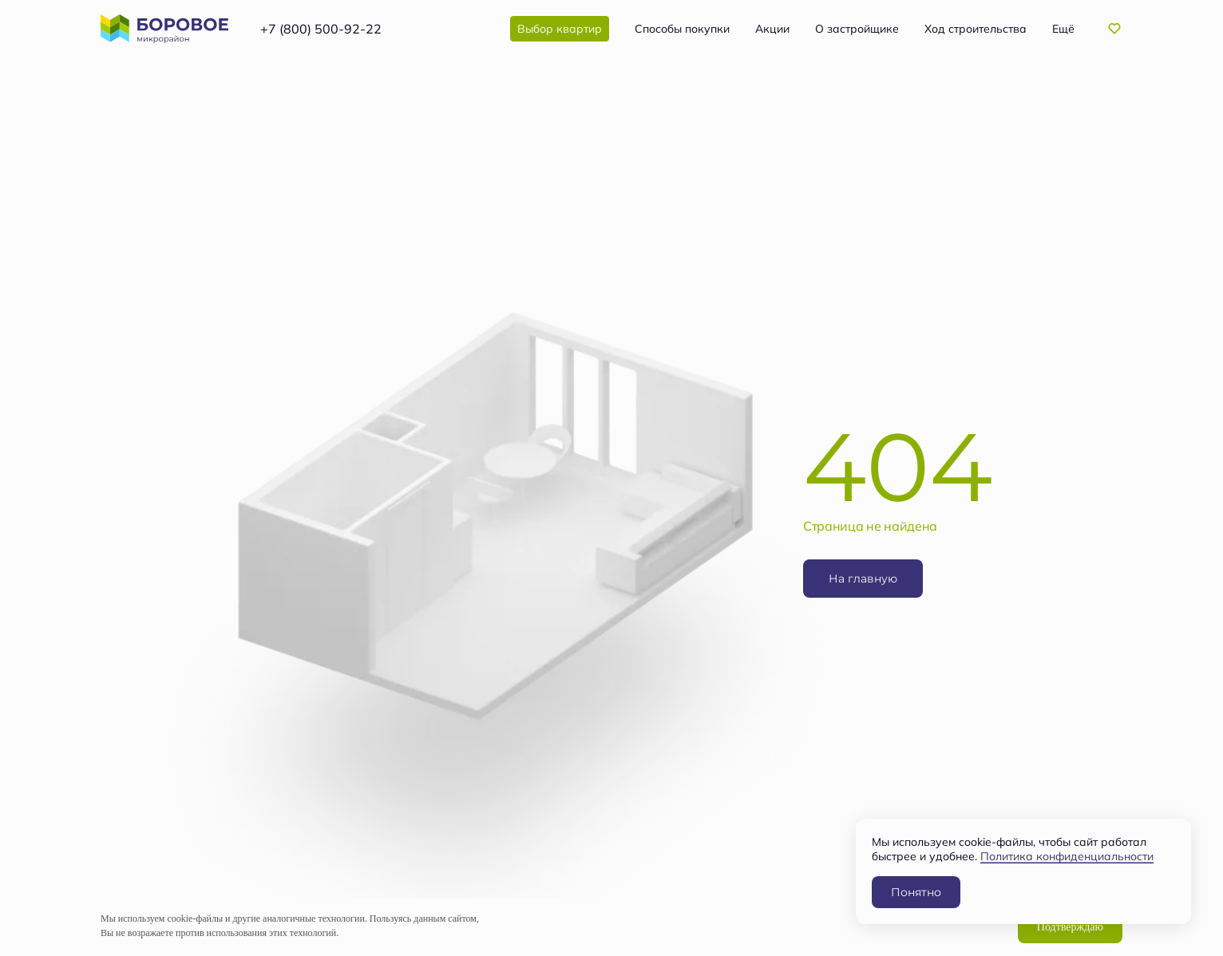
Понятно (916, 891)
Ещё (1063, 29)
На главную (863, 578)
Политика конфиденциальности (1067, 856)
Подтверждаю (1070, 927)
